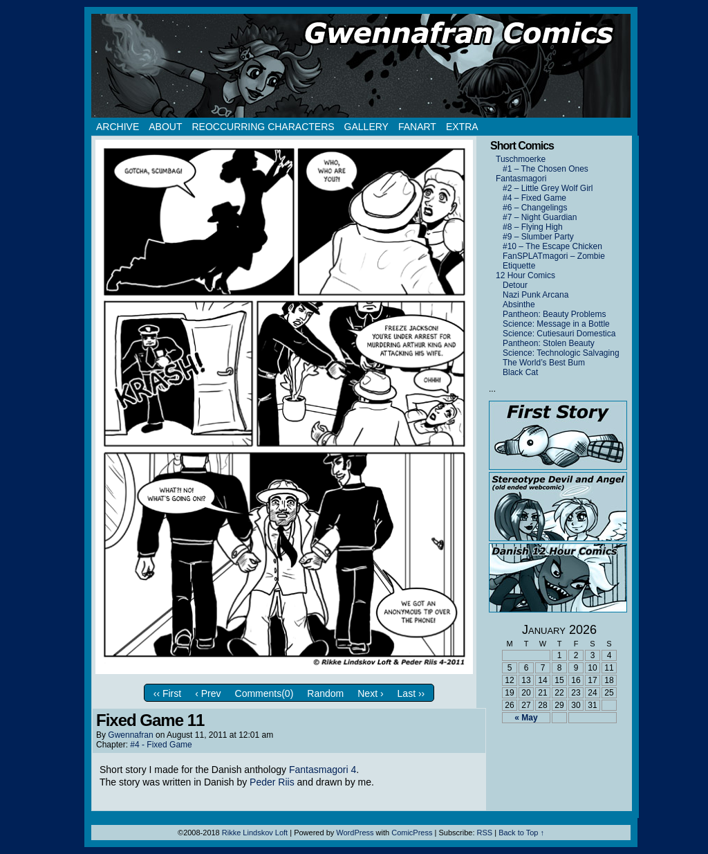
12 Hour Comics (525, 275)
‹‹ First (167, 693)
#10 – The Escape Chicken (552, 246)
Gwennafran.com (361, 66)
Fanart (417, 126)
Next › (370, 693)
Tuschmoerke (521, 159)
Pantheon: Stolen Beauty (549, 343)
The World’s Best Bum (544, 362)
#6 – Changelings (535, 207)
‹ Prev (208, 693)
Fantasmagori (521, 178)
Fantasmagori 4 (322, 769)
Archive (117, 126)
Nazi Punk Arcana (535, 295)
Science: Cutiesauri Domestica (559, 333)
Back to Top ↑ (521, 832)
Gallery (366, 126)
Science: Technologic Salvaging (561, 353)
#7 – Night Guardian (540, 217)
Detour (515, 285)
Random (325, 693)
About (165, 126)
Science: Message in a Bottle (556, 324)
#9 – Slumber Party (538, 237)
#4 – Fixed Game (534, 198)
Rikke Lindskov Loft (255, 832)
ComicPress (411, 832)
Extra (462, 126)
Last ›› (411, 693)
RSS (485, 832)
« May (525, 718)
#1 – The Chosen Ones (545, 169)
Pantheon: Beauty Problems (554, 314)
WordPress (354, 832)
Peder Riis (272, 782)
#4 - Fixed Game (161, 744)
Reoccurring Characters (263, 126)
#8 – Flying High (533, 227)
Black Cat (520, 372)
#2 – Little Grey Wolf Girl (548, 188)
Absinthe (519, 304)
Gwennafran (130, 735)
